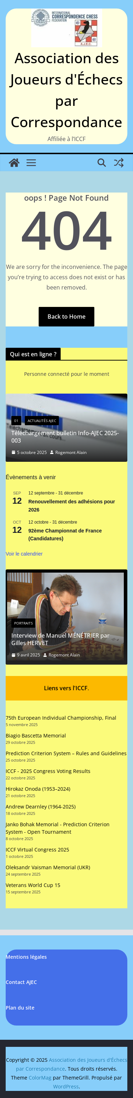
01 (16, 420)
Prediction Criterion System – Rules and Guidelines (66, 753)
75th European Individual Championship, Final (61, 717)
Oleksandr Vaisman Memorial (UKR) (48, 867)
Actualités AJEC (42, 420)
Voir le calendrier (24, 554)
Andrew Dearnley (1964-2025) (41, 806)
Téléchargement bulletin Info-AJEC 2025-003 (65, 436)
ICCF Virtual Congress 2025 (37, 849)
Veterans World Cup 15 (33, 885)
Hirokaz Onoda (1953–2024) (38, 788)
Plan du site (20, 1007)
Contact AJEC (21, 982)
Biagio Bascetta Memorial (36, 735)
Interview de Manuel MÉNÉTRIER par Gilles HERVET (60, 639)
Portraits (23, 623)
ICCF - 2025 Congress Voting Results (48, 771)
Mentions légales (26, 956)
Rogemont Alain (71, 452)
